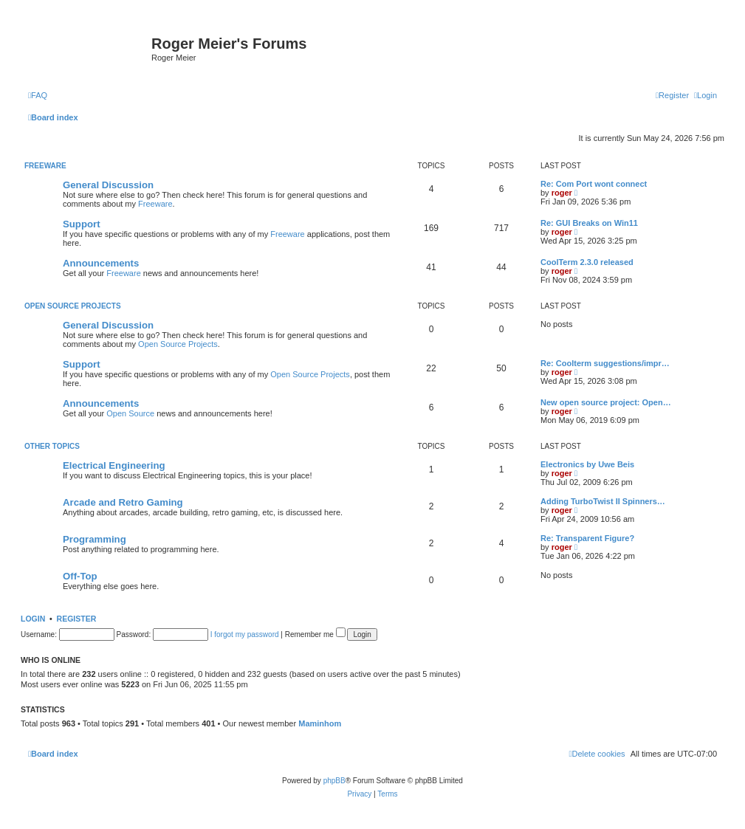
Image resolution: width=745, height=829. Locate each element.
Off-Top (80, 576)
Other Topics (52, 446)
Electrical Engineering (114, 465)
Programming (94, 539)
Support (81, 224)
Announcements (101, 263)
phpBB (334, 781)
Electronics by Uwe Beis (587, 464)
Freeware (45, 166)
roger (562, 192)
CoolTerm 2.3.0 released (587, 262)
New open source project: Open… (605, 402)
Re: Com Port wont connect (593, 183)
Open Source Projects (72, 306)
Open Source (130, 413)
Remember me (315, 634)
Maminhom (319, 723)
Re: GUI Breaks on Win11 (589, 223)
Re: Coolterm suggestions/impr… (605, 363)
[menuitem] (37, 95)
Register (77, 618)
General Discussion (108, 184)
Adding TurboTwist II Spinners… (602, 501)
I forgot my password (244, 634)
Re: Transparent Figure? (587, 538)
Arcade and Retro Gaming (123, 502)
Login (33, 618)
